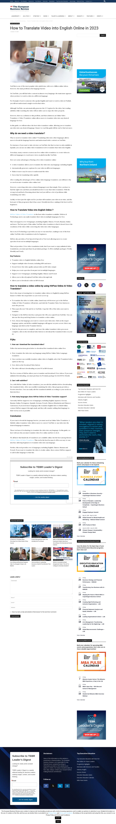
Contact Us (89, 1)
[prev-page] (11, 569)
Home (11, 1)
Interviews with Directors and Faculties (89, 397)
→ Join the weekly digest (41, 497)
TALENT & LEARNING (58, 16)
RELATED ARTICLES (16, 520)
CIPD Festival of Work (89, 525)
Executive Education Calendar (86, 408)
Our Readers (24, 1)
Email (16, 481)
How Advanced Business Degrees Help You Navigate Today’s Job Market (19, 564)
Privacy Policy (53, 813)
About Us (17, 1)
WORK (46, 16)
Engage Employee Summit (90, 512)
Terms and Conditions (66, 813)
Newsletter (52, 1)
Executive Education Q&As (85, 405)
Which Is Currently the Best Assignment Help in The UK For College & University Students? (61, 564)
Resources (31, 1)
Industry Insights (82, 400)
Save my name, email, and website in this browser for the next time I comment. (34, 612)
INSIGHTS (80, 16)
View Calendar (81, 536)
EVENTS (100, 16)
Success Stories (82, 402)
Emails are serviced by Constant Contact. (46, 492)
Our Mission (38, 1)
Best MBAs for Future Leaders (87, 392)
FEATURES (90, 16)
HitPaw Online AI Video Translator (22, 214)
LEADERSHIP (15, 16)
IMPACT (71, 16)
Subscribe (45, 1)
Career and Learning (20, 21)
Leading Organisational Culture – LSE (94, 616)
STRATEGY (37, 16)
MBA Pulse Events (83, 410)
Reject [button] (58, 821)
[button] (104, 1)
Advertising (72, 1)
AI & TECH (27, 16)
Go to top (70, 457)
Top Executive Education (62, 1)
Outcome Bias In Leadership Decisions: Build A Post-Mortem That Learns (41, 564)
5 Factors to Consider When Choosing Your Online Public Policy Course (19, 541)
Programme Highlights (84, 394)
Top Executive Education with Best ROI (89, 389)
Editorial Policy (80, 1)
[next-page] (14, 569)
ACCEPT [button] (58, 818)
